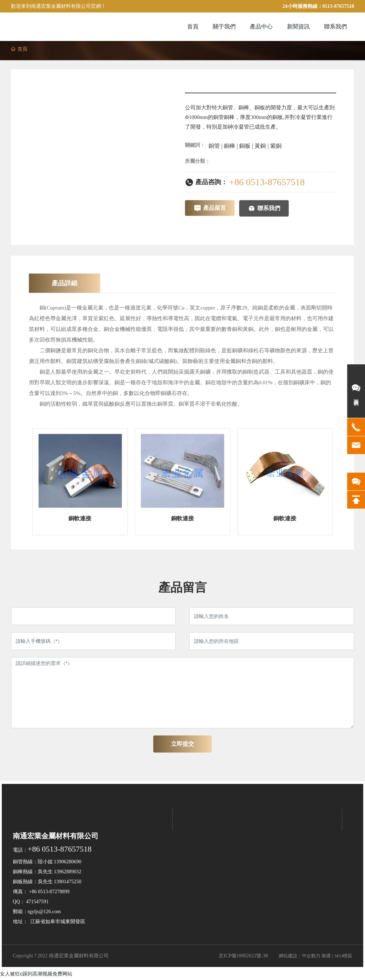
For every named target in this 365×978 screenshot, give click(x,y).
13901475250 (67, 881)
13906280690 (67, 861)
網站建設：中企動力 (299, 955)
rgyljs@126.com (44, 911)
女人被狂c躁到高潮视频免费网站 (36, 974)
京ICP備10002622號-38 (243, 955)
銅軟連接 (79, 518)
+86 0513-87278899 (49, 891)
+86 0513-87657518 (267, 182)
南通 (326, 955)
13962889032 (67, 871)
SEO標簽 (343, 955)
